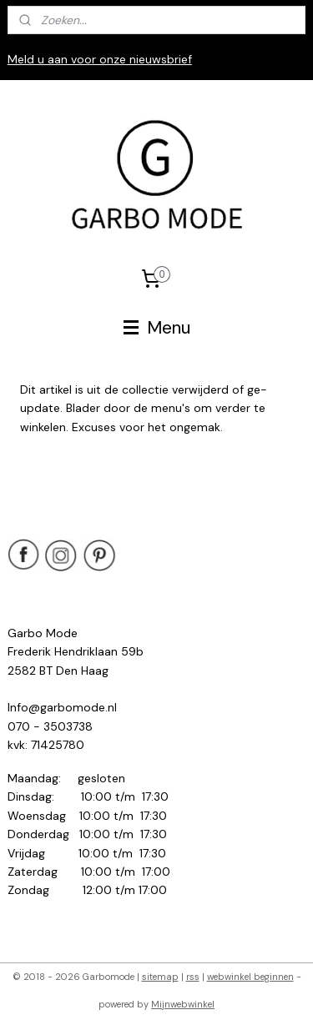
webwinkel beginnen (250, 976)
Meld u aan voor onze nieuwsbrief (100, 59)
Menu (157, 327)
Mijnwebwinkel (183, 1004)
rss (192, 976)
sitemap (160, 976)
